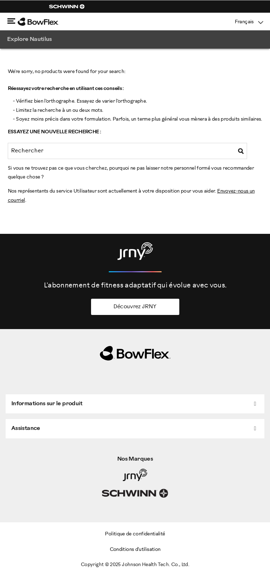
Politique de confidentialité (135, 534)
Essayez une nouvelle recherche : (54, 132)
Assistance (25, 428)
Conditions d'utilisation (135, 549)
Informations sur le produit (47, 404)
